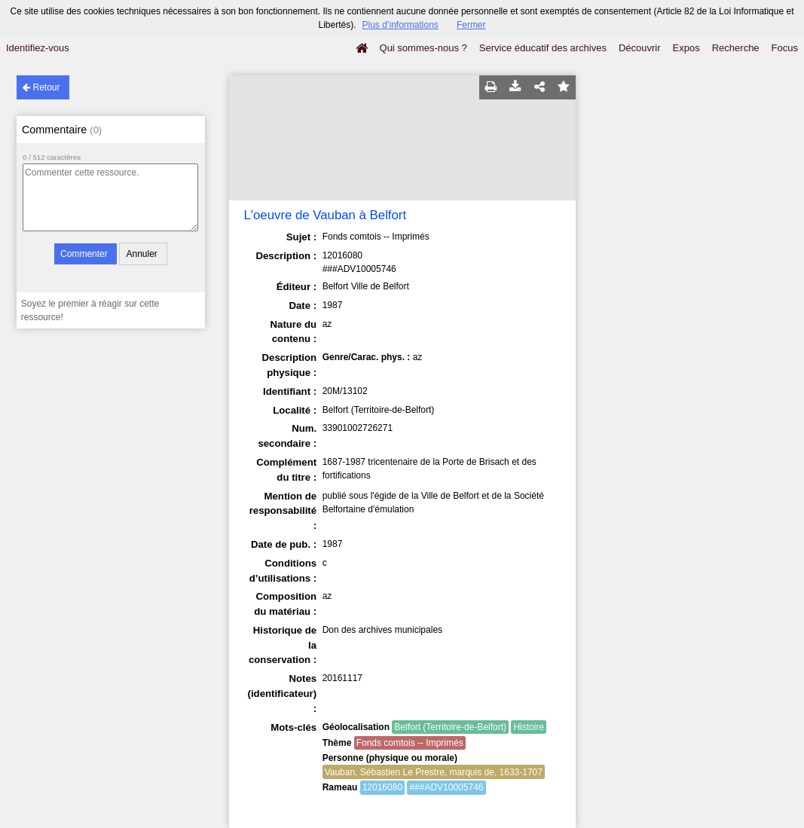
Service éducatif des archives (543, 47)
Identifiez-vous (37, 47)
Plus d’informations (400, 25)
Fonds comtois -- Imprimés (409, 743)
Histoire (528, 727)
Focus (785, 47)
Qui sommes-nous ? (423, 47)
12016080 (382, 787)
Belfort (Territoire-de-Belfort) (450, 727)
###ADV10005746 (446, 787)
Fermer (471, 25)
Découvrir (640, 47)
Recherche (736, 47)
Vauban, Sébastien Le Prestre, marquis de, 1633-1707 (434, 772)
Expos (686, 47)
